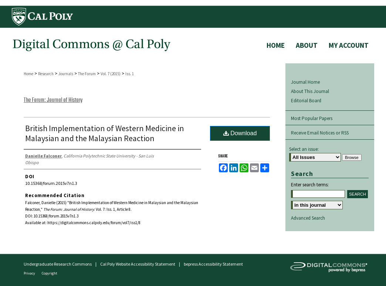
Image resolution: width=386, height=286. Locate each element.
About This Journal (310, 91)
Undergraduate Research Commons (58, 264)
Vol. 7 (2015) (111, 73)
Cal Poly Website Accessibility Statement (137, 264)
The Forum (87, 73)
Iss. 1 (129, 73)
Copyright (49, 273)
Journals (65, 73)
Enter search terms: (310, 185)
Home (28, 73)
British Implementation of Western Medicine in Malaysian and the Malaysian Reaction (104, 133)
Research (46, 73)
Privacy (30, 273)
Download (240, 133)
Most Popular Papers (311, 118)
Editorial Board (306, 100)
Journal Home (305, 82)
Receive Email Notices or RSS (320, 133)
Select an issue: (304, 149)
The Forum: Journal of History (53, 100)
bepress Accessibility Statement (213, 264)
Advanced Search (308, 218)
